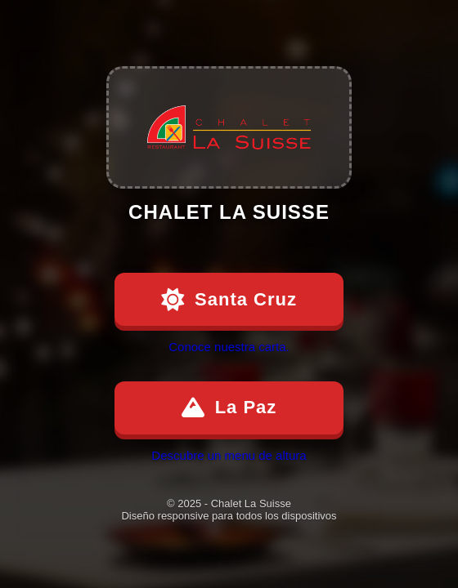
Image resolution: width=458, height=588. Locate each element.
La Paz (229, 407)
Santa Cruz (229, 299)
